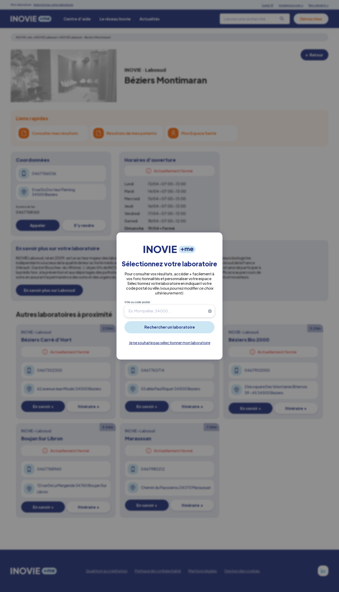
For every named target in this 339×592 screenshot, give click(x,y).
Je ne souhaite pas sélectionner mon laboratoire (169, 342)
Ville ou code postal (137, 302)
